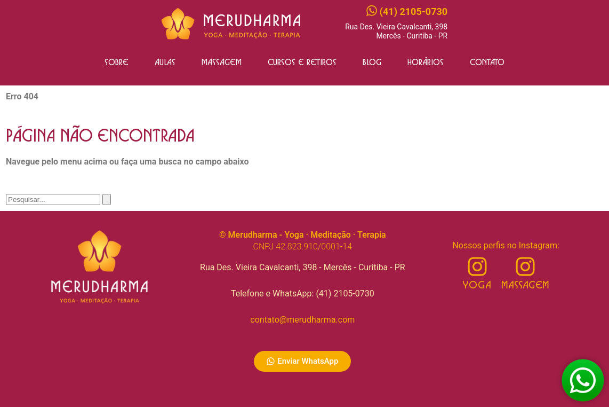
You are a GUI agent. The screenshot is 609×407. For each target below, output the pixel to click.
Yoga (477, 285)
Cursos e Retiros (302, 62)
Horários (425, 62)
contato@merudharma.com (302, 320)
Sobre (117, 62)
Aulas (165, 62)
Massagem (222, 62)
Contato (487, 62)
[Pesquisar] (106, 199)
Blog (372, 62)
